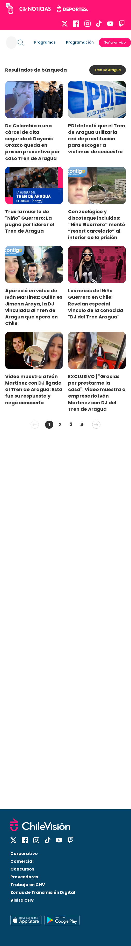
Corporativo (24, 854)
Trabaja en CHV (27, 885)
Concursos (22, 869)
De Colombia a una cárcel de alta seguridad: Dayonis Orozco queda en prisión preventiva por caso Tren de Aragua (32, 142)
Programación (80, 42)
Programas (45, 42)
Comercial (22, 861)
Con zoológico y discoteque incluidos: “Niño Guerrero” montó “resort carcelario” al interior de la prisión (96, 224)
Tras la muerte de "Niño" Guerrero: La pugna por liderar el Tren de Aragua (29, 221)
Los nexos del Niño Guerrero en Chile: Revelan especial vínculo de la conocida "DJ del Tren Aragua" (95, 303)
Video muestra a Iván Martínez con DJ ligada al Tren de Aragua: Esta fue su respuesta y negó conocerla (33, 389)
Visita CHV (22, 900)
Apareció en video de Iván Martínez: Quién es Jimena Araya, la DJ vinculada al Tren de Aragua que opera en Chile (33, 306)
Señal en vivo (115, 42)
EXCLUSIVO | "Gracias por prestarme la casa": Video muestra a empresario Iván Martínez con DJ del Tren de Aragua (97, 392)
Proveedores (24, 877)
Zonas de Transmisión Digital (42, 892)
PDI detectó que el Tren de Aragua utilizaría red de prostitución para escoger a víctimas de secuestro (96, 138)
